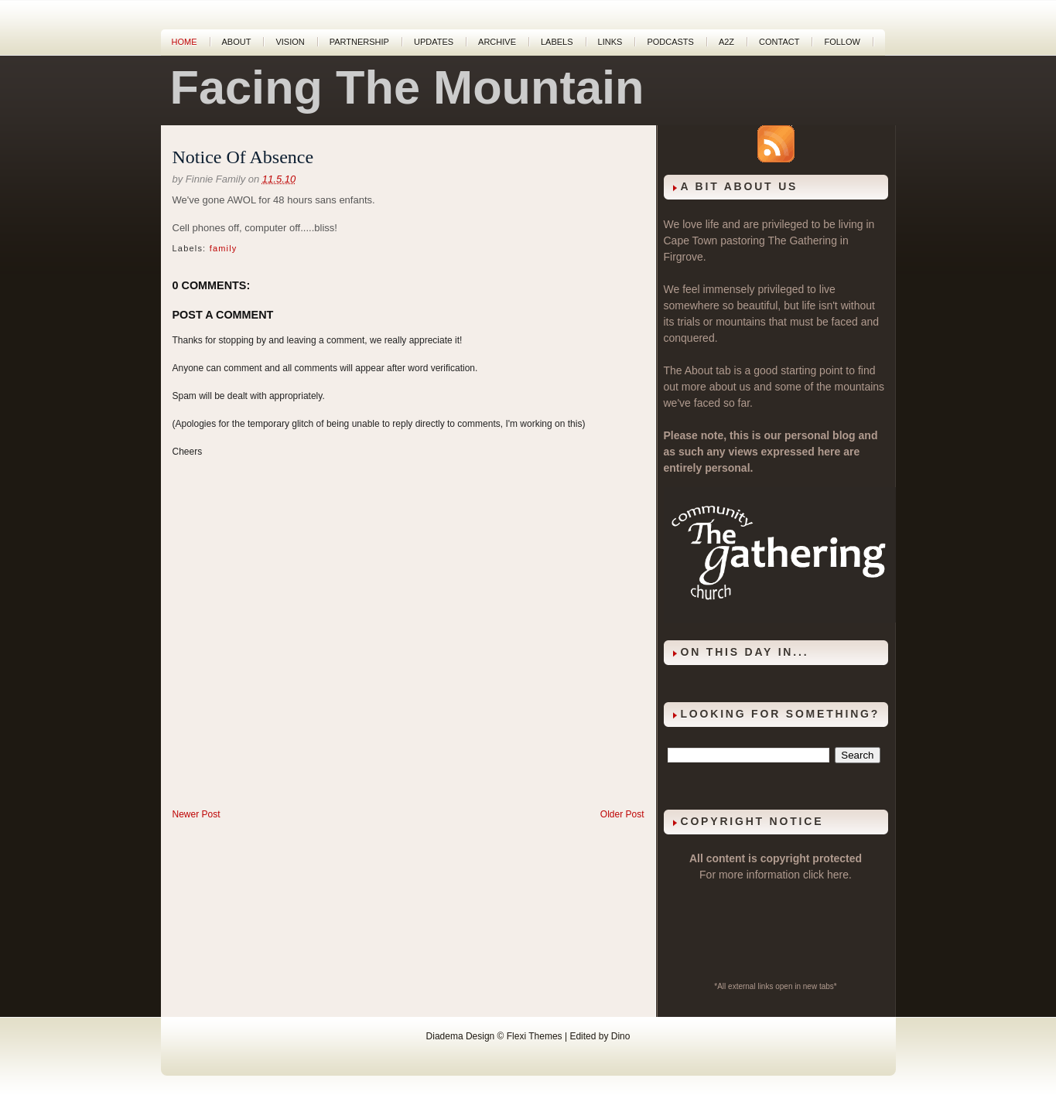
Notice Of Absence (243, 156)
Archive (497, 41)
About (236, 41)
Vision (289, 41)
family (224, 248)
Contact (779, 41)
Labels (557, 41)
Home (184, 41)
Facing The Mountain (407, 87)
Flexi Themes (534, 1036)
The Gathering (802, 240)
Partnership (359, 41)
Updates (433, 41)
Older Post (622, 814)
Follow (841, 41)
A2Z (726, 41)
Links (610, 41)
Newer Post (196, 814)
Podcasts (670, 41)
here (838, 874)
